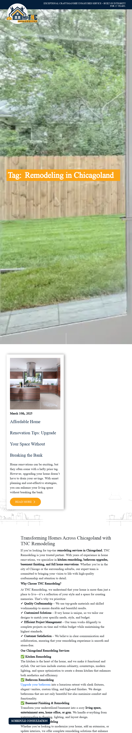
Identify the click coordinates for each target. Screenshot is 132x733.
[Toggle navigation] (121, 17)
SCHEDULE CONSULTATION (29, 721)
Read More (25, 501)
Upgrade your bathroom (36, 684)
